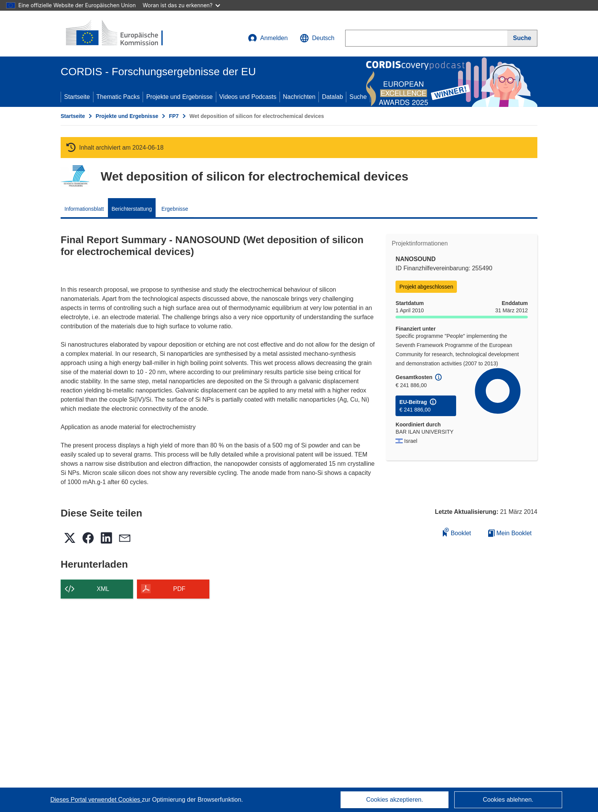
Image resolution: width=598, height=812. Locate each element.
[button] (317, 38)
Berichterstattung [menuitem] (132, 209)
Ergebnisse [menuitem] (174, 209)
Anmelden (268, 38)
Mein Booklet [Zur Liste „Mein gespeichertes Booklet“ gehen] (510, 533)
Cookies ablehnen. (508, 799)
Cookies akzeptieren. (394, 799)
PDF (179, 589)
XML (103, 589)
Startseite (77, 97)
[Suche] (522, 38)
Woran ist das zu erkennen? (181, 5)
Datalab (332, 97)
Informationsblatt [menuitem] (84, 209)
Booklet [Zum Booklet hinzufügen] (457, 532)
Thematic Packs (118, 97)
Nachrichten (299, 97)
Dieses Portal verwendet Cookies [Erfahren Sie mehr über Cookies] (96, 799)
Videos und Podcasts (247, 97)
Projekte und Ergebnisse (179, 97)
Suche (358, 97)
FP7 (174, 116)
